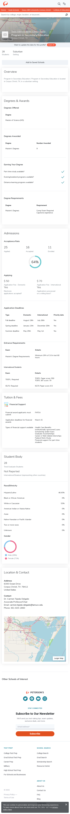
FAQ (38, 795)
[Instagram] (44, 698)
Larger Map (58, 658)
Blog (38, 799)
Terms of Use (9, 798)
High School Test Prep (12, 770)
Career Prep (8, 762)
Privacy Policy (9, 795)
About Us (40, 786)
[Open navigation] (64, 4)
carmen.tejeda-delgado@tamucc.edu (26, 605)
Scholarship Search (44, 762)
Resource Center (43, 766)
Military (7, 766)
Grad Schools (13, 10)
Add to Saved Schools (35, 62)
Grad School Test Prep (12, 757)
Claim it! (51, 45)
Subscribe (35, 733)
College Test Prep (10, 753)
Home (3, 10)
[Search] (59, 4)
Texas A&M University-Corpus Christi (36, 10)
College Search (42, 753)
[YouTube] (38, 698)
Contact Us (41, 790)
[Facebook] (32, 698)
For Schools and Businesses (15, 775)
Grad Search (42, 757)
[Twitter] (25, 698)
